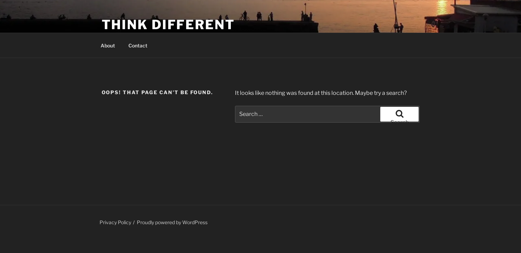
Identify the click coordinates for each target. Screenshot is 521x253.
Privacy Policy (115, 222)
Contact (137, 45)
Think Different (168, 24)
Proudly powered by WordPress (172, 222)
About (108, 45)
